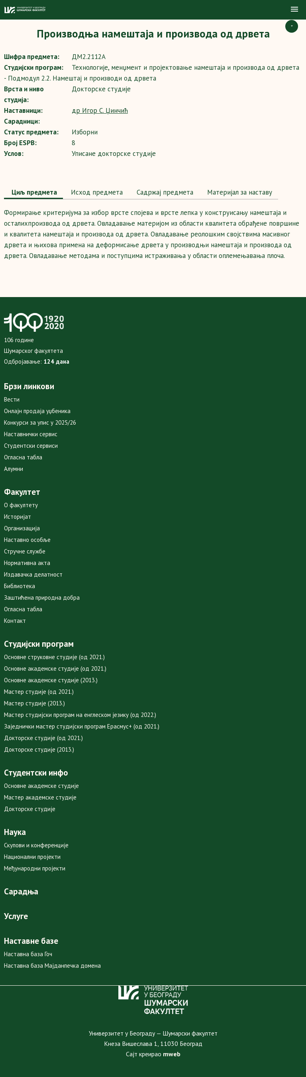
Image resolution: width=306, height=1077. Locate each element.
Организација (22, 528)
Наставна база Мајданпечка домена (52, 965)
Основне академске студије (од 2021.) (55, 668)
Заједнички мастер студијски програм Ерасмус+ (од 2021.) (81, 726)
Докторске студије (29, 809)
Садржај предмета (164, 192)
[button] (294, 9)
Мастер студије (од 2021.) (39, 691)
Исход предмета (96, 192)
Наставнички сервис (30, 434)
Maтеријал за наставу (238, 192)
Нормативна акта (27, 563)
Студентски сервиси (31, 445)
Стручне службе (24, 551)
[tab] (33, 193)
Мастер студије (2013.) (34, 703)
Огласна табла (23, 457)
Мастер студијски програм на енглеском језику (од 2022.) (80, 715)
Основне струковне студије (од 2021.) (54, 657)
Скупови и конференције (36, 845)
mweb (171, 1054)
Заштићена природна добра (42, 597)
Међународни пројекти (34, 868)
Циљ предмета (33, 192)
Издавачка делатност (33, 574)
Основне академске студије (41, 786)
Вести (12, 399)
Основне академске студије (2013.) (51, 680)
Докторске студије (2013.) (39, 749)
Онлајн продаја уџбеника (37, 411)
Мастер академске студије (40, 797)
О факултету (21, 505)
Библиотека (19, 586)
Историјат (17, 516)
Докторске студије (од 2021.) (43, 738)
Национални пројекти (32, 856)
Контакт (15, 620)
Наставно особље (27, 539)
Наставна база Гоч (28, 954)
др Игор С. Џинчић (100, 110)
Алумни (13, 469)
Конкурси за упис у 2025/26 (40, 422)
